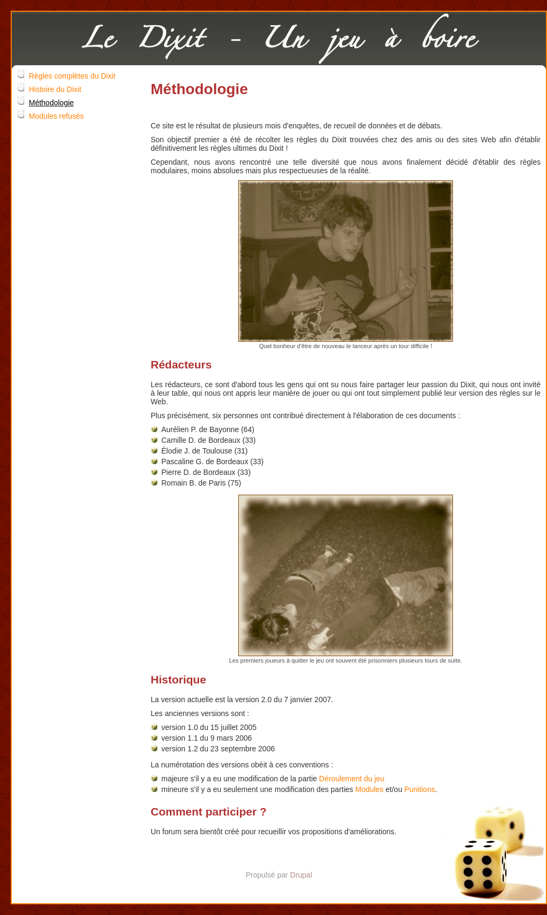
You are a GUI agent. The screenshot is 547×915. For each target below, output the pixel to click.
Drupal (301, 875)
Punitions (419, 789)
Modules (369, 789)
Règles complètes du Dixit (72, 76)
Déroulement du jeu (351, 778)
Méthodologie (51, 102)
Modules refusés (56, 116)
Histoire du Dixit (55, 89)
